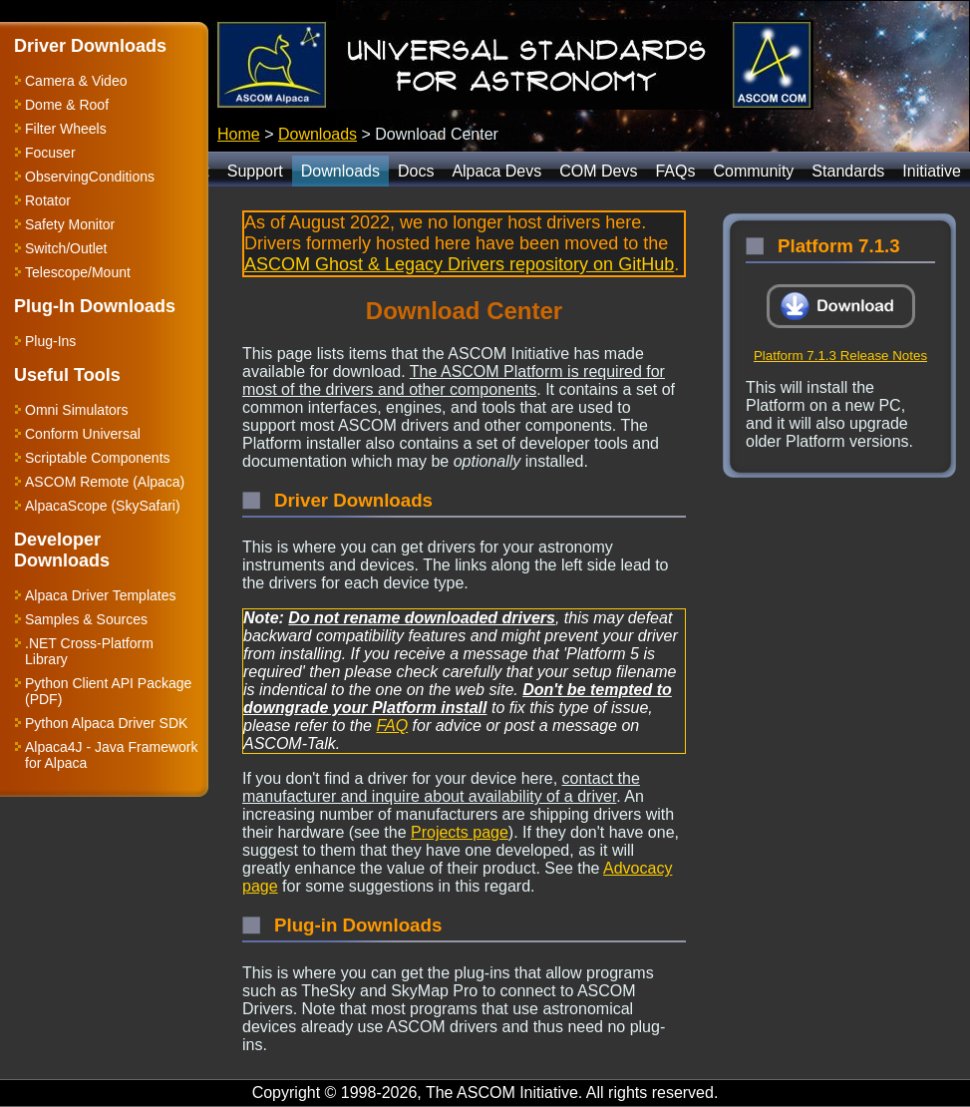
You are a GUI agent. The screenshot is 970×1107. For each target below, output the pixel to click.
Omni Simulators (76, 410)
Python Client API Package (108, 683)
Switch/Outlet (66, 248)
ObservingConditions (90, 176)
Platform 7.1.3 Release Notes (840, 355)
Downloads (317, 134)
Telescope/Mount (78, 272)
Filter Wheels (66, 129)
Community (753, 171)
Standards (847, 171)
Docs (416, 171)
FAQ (392, 725)
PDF (44, 699)
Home (238, 134)
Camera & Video (76, 81)
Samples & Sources (86, 619)
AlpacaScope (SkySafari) (102, 506)
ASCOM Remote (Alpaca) (104, 482)
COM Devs (598, 171)
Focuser (50, 153)
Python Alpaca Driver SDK (106, 723)
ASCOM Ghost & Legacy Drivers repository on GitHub (459, 264)
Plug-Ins (50, 341)
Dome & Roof (67, 105)
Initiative (931, 171)
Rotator (48, 200)
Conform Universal (83, 434)
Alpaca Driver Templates (100, 595)
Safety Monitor (70, 224)
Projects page (459, 832)
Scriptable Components (97, 458)
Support (255, 171)
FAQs (675, 171)
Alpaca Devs (496, 171)
